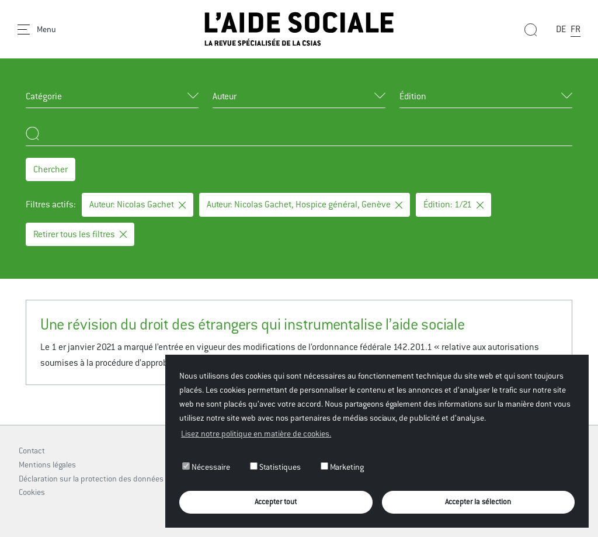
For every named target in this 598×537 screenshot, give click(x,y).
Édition (412, 96)
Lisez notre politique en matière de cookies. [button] (256, 433)
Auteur (225, 96)
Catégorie (44, 96)
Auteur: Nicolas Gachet (137, 204)
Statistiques (275, 467)
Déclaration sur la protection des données (91, 478)
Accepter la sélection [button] (478, 501)
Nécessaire (206, 467)
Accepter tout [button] (276, 501)
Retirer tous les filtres (80, 234)
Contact (32, 450)
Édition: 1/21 (453, 204)
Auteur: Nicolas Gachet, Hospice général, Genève (304, 204)
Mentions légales (47, 464)
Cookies (32, 492)
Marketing (342, 467)
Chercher (50, 169)
